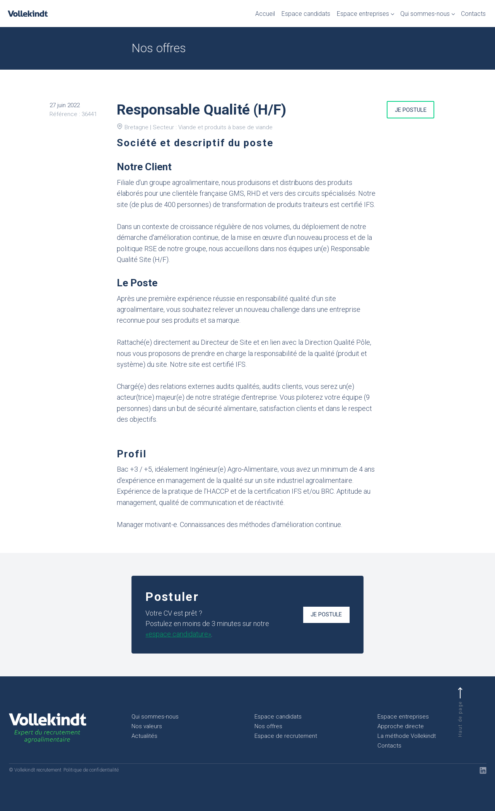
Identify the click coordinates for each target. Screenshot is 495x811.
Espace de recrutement (285, 735)
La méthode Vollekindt (406, 735)
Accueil (265, 13)
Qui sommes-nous (425, 13)
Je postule (411, 109)
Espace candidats (306, 13)
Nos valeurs (146, 726)
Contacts (473, 13)
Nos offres (268, 726)
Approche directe (400, 726)
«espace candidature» (178, 634)
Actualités (144, 735)
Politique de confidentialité (91, 770)
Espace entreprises (363, 13)
